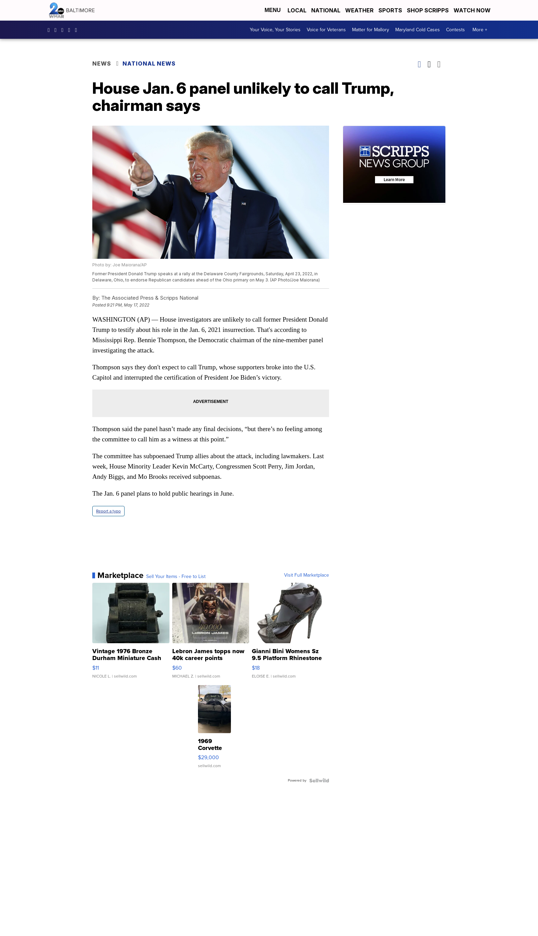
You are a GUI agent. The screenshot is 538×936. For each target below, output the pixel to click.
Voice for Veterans (326, 29)
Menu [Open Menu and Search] (273, 10)
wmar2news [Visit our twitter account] (71, 29)
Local (297, 10)
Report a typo (108, 511)
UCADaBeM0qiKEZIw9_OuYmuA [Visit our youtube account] (77, 29)
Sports (390, 10)
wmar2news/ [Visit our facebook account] (50, 29)
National (325, 10)
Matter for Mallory (370, 29)
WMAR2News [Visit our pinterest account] (64, 29)
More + (479, 29)
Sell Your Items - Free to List (176, 576)
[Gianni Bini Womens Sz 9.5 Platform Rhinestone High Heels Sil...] (290, 634)
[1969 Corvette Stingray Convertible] (214, 730)
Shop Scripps (428, 10)
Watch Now (473, 10)
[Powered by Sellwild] (319, 780)
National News (149, 63)
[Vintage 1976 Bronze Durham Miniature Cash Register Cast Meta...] (130, 634)
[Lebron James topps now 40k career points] (210, 634)
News (101, 63)
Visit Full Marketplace (306, 575)
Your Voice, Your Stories (275, 29)
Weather (359, 10)
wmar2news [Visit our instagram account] (57, 29)
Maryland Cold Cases (417, 29)
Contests (455, 29)
